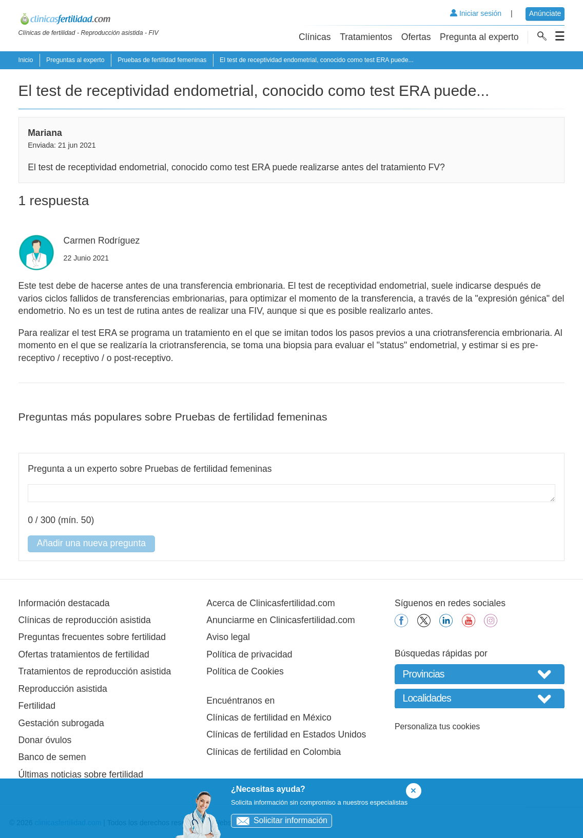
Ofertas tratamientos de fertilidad (83, 654)
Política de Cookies (245, 671)
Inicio (25, 60)
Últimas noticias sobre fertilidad (80, 774)
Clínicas (315, 37)
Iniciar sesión (475, 13)
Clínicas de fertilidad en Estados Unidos (286, 734)
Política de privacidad (249, 654)
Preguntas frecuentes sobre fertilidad (92, 637)
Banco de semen (52, 757)
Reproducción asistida (62, 689)
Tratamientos (366, 37)
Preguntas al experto (75, 60)
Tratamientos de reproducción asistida (94, 671)
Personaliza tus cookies (437, 726)
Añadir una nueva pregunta (91, 543)
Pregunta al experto (479, 37)
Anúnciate (545, 13)
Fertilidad (36, 706)
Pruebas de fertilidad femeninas (162, 60)
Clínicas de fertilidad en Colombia (273, 752)
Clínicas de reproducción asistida (84, 620)
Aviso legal (228, 637)
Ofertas (416, 37)
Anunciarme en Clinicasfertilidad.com (280, 620)
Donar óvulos (45, 740)
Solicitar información (279, 820)
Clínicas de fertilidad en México (269, 717)
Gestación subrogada (61, 723)
